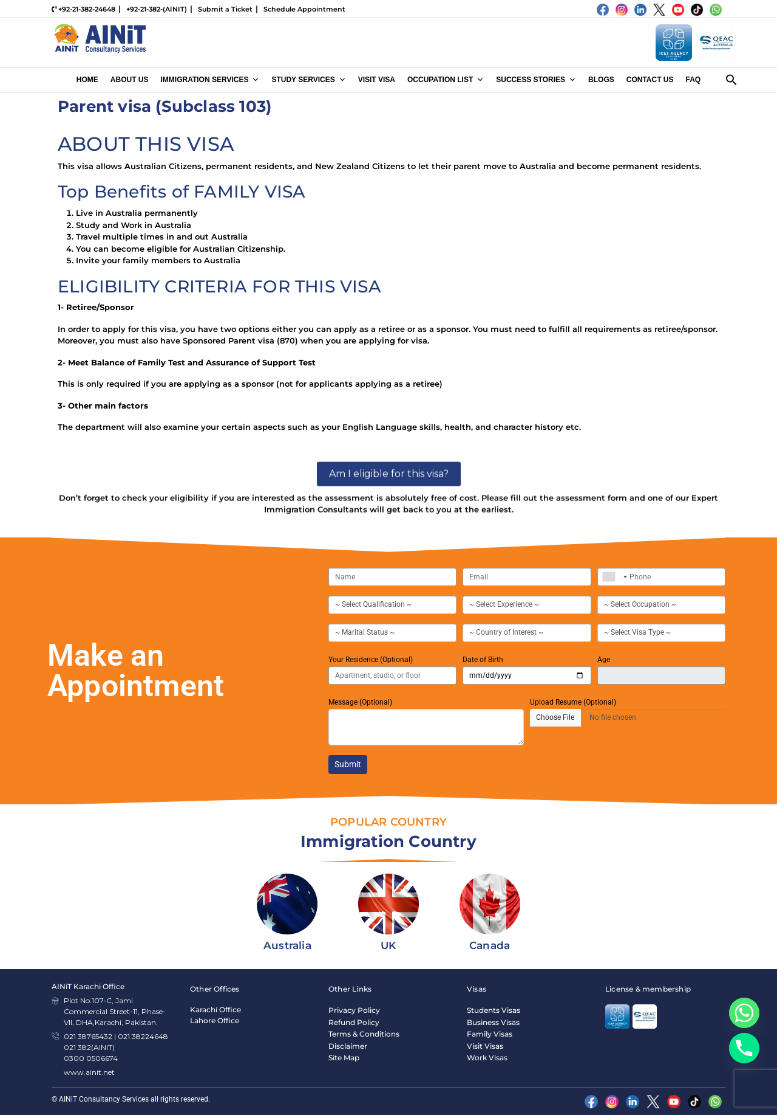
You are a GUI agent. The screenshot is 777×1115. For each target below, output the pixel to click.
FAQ (693, 79)
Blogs (601, 79)
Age (603, 659)
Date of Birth (483, 659)
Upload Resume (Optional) (573, 702)
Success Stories (536, 79)
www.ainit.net (89, 1072)
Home (87, 79)
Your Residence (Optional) (370, 659)
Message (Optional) (360, 702)
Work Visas (487, 1057)
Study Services (308, 79)
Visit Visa (376, 79)
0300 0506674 (91, 1058)
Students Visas (493, 1010)
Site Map (343, 1057)
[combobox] (612, 576)
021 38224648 (143, 1036)
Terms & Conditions (363, 1033)
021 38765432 (88, 1036)
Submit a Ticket (225, 9)
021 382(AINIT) (89, 1047)
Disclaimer (347, 1046)
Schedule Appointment (304, 9)
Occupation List (445, 79)
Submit (347, 764)
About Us (129, 79)
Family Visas (489, 1033)
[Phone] (744, 1048)
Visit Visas (485, 1046)
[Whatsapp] (744, 1013)
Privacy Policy (354, 1010)
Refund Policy (353, 1022)
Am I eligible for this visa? (389, 531)
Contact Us (650, 79)
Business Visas (493, 1022)
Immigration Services (209, 79)
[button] (731, 79)
